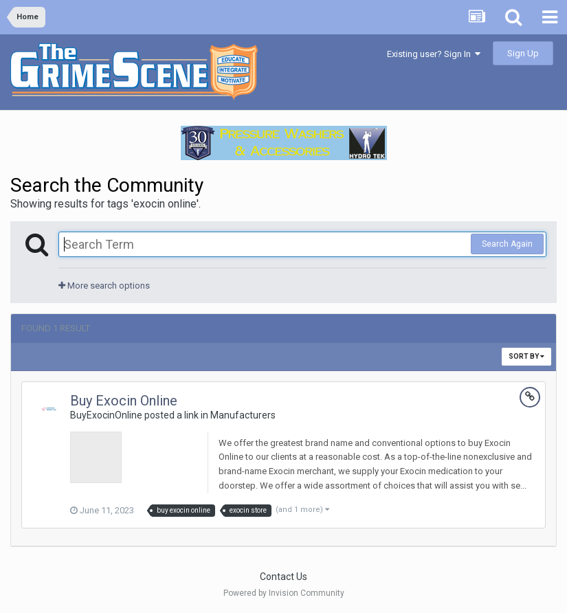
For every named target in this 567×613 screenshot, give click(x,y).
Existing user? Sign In (433, 54)
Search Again (507, 244)
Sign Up (523, 53)
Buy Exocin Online (123, 400)
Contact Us (283, 576)
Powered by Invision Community (283, 593)
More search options (104, 285)
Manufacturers (243, 415)
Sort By (526, 356)
